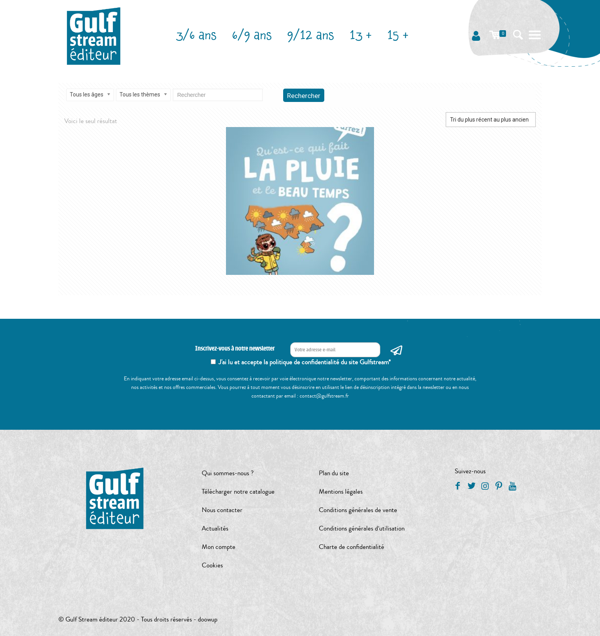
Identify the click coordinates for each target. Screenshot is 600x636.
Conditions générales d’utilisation (362, 528)
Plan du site (334, 473)
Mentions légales (341, 491)
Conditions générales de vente (358, 510)
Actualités (215, 528)
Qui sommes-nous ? (228, 473)
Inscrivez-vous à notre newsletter (235, 349)
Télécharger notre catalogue (238, 491)
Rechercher (303, 96)
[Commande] (491, 119)
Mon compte (218, 547)
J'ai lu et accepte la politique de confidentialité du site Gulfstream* (305, 362)
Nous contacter (222, 510)
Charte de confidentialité (351, 547)
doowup (207, 619)
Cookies (212, 565)
